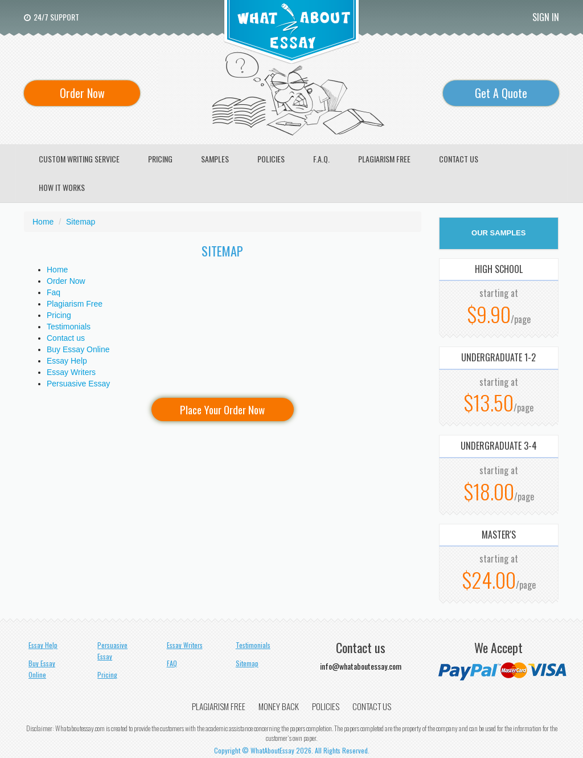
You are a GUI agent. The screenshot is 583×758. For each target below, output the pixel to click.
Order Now (82, 92)
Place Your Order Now (222, 409)
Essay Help (67, 360)
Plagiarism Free (74, 303)
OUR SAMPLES (498, 233)
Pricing (59, 315)
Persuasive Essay (78, 383)
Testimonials (69, 326)
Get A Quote (501, 92)
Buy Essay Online (78, 349)
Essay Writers (71, 372)
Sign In (545, 17)
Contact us (66, 338)
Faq (53, 292)
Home (57, 269)
